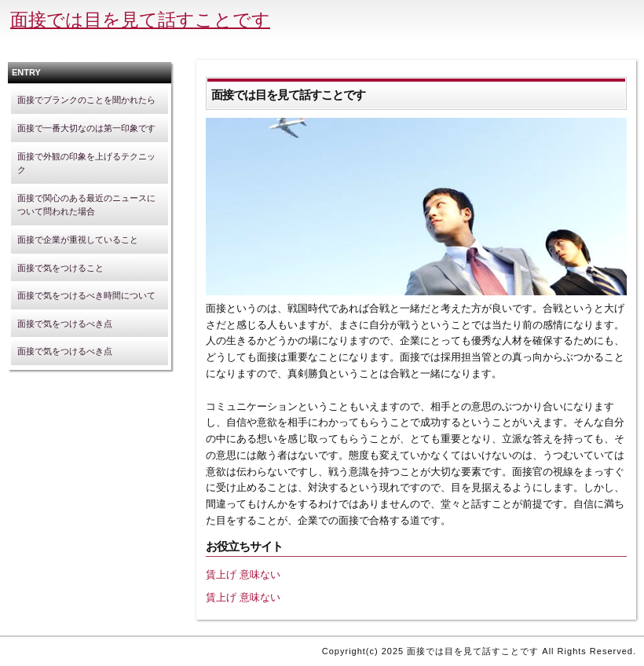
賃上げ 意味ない (243, 574)
